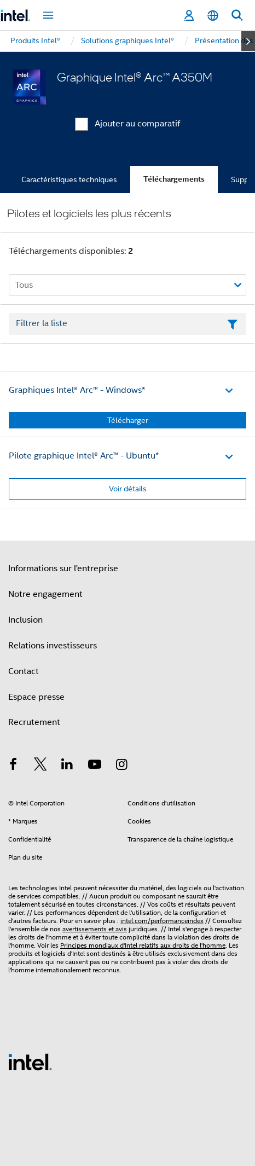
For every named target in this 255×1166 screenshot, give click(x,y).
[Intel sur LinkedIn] (67, 766)
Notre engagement (45, 594)
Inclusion (25, 619)
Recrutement (34, 722)
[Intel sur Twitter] (40, 766)
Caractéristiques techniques (69, 179)
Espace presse (36, 697)
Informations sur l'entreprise (63, 568)
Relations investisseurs (52, 645)
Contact (23, 671)
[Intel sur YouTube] (94, 766)
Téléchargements (174, 179)
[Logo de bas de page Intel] (30, 1061)
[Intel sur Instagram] (121, 766)
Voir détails (128, 489)
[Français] (213, 16)
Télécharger (127, 420)
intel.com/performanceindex (162, 920)
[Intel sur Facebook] (13, 766)
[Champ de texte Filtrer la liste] (127, 324)
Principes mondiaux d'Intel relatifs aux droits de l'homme (142, 945)
